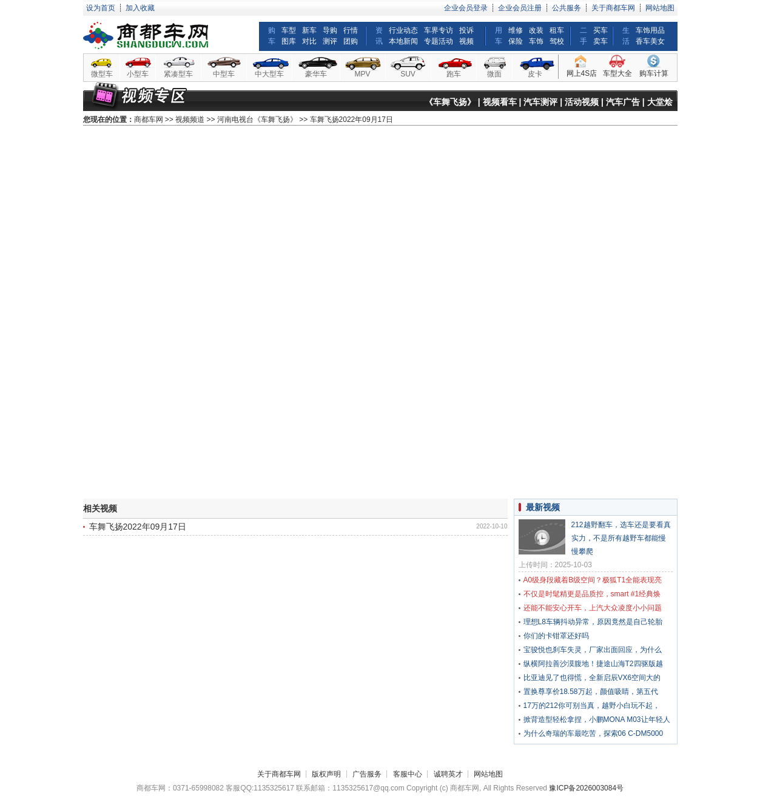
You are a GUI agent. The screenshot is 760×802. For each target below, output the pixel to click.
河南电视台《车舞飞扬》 (257, 119)
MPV (362, 74)
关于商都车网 (613, 8)
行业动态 (403, 30)
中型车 (224, 74)
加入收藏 (140, 8)
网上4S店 (582, 73)
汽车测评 (540, 102)
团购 (350, 41)
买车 (600, 30)
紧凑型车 (178, 74)
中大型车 (269, 74)
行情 (350, 30)
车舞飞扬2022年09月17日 (137, 526)
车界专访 (438, 30)
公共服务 (566, 8)
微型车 (102, 74)
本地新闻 (403, 41)
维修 (515, 30)
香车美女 (650, 41)
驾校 (557, 41)
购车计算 (653, 73)
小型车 (138, 74)
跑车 (453, 74)
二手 (583, 35)
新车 (309, 30)
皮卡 (535, 74)
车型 (288, 30)
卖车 (600, 41)
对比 (309, 41)
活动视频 (582, 102)
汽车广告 (623, 102)
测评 (330, 41)
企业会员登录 (466, 8)
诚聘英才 (448, 774)
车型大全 (617, 73)
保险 (515, 41)
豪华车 (316, 74)
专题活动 (438, 41)
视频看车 (500, 102)
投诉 (466, 30)
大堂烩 (660, 102)
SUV (407, 74)
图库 (288, 41)
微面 (494, 74)
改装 (536, 30)
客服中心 (407, 774)
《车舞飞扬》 (450, 102)
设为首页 (100, 8)
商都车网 (148, 119)
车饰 (536, 41)
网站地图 (659, 8)
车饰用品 (650, 30)
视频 (466, 41)
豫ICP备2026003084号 (586, 788)
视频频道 (189, 119)
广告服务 (367, 774)
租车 (557, 30)
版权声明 (326, 774)
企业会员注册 (520, 8)
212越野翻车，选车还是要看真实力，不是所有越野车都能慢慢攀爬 (621, 538)
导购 (330, 30)
